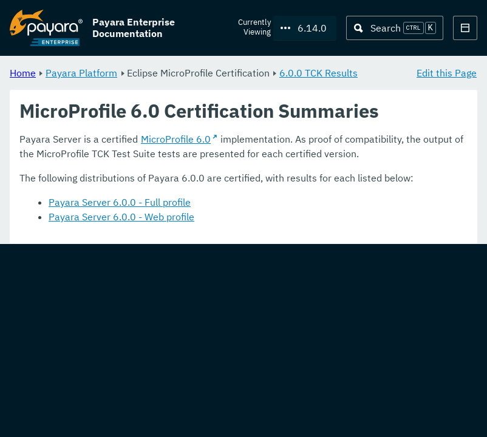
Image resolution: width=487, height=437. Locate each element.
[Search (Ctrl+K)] (394, 28)
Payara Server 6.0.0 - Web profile (121, 217)
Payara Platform (81, 73)
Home (23, 73)
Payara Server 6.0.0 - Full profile (120, 203)
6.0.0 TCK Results (318, 73)
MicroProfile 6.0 (176, 140)
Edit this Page (447, 73)
